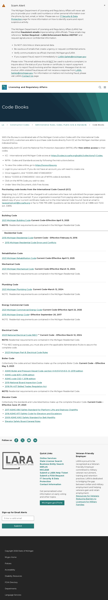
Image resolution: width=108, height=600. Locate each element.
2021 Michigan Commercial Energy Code (22, 310)
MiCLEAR (44, 470)
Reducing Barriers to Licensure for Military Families (86, 502)
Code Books (98, 125)
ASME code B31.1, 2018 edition (19, 375)
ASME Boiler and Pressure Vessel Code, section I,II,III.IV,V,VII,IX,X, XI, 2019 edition (44, 371)
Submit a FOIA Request (52, 476)
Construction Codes (19, 125)
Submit (18, 526)
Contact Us (27, 76)
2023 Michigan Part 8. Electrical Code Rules (26, 352)
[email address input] (18, 518)
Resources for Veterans (87, 496)
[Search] (100, 87)
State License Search (51, 461)
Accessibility (10, 570)
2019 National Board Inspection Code (23, 382)
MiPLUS (44, 467)
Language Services (13, 595)
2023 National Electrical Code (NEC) (19, 335)
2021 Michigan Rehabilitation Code (19, 258)
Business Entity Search (52, 464)
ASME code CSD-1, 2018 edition (20, 379)
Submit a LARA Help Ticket (54, 473)
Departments (10, 589)
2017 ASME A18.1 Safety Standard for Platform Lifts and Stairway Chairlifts (41, 410)
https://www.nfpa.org (45, 165)
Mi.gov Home (11, 557)
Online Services (48, 458)
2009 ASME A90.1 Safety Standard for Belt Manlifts (30, 417)
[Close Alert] (104, 5)
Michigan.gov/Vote (52, 503)
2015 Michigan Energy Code (15, 315)
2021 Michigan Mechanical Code (18, 269)
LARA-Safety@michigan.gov (72, 57)
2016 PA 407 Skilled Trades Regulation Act (26, 386)
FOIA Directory (11, 582)
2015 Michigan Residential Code (17, 238)
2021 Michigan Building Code (16, 220)
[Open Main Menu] (104, 87)
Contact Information (50, 484)
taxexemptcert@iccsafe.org (16, 203)
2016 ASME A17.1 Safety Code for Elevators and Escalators (33, 414)
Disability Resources (13, 576)
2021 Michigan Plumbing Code (17, 289)
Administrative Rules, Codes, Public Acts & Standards (61, 125)
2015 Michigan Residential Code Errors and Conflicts (30, 242)
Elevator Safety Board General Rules (22, 421)
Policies (8, 563)
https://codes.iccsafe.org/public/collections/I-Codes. (77, 155)
